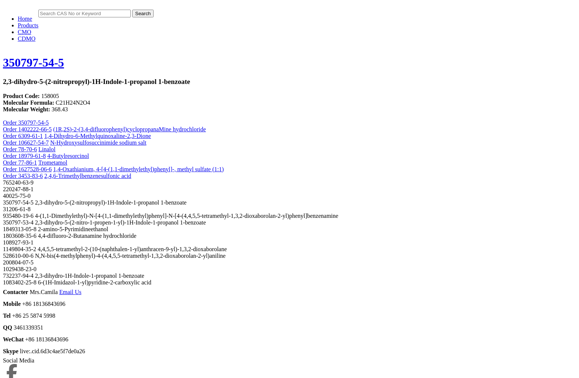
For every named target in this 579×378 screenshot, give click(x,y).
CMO (24, 32)
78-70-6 (27, 149)
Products (28, 25)
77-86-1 (27, 162)
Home (25, 19)
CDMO (26, 39)
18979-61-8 (32, 156)
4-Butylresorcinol (68, 156)
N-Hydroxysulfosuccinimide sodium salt (98, 142)
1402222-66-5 (35, 129)
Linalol (46, 149)
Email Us (70, 292)
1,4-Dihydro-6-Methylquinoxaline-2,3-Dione (97, 136)
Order (10, 129)
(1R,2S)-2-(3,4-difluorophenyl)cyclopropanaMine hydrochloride (129, 129)
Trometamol (53, 162)
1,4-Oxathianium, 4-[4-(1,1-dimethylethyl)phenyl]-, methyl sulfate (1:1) (138, 169)
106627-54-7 (33, 142)
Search (143, 13)
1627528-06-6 (35, 169)
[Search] (84, 13)
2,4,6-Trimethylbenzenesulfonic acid (87, 176)
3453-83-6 (30, 176)
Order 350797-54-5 (26, 122)
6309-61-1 (30, 136)
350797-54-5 (33, 62)
